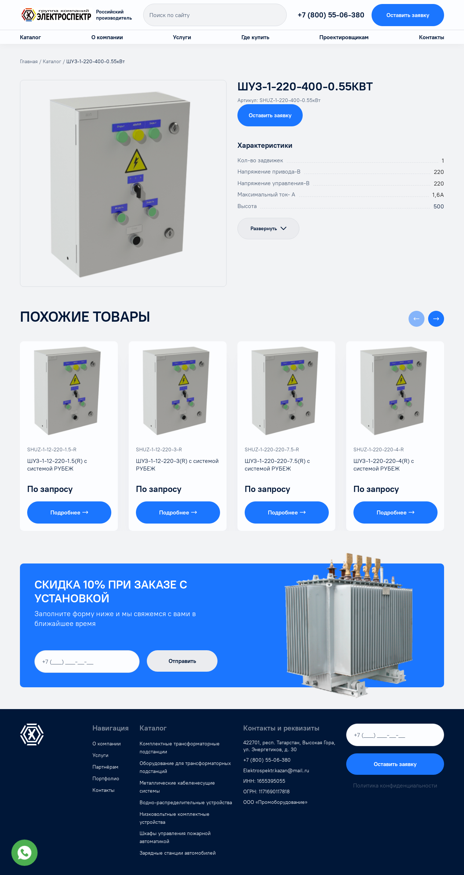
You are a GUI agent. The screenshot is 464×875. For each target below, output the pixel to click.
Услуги (182, 37)
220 (439, 171)
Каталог (30, 37)
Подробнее (69, 512)
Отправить (182, 661)
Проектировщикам (344, 37)
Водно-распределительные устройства (186, 802)
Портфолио (105, 779)
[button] (436, 319)
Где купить (255, 37)
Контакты (431, 37)
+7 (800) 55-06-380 (331, 15)
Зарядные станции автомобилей (178, 853)
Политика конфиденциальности (395, 785)
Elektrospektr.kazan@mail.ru (276, 771)
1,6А (438, 194)
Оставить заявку (407, 15)
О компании (107, 37)
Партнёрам (105, 767)
